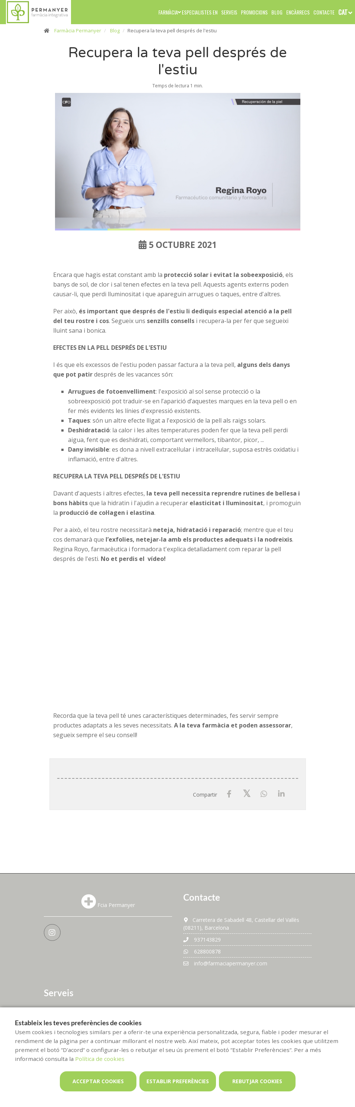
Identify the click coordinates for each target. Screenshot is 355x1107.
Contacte (324, 12)
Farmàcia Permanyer (77, 30)
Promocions (254, 12)
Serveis (229, 12)
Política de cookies (100, 1058)
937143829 (202, 939)
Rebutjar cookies (257, 1081)
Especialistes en (199, 12)
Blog (277, 12)
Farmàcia (168, 12)
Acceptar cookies (98, 1081)
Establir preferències (177, 1081)
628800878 (202, 951)
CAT (343, 12)
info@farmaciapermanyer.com (225, 963)
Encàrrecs (298, 12)
